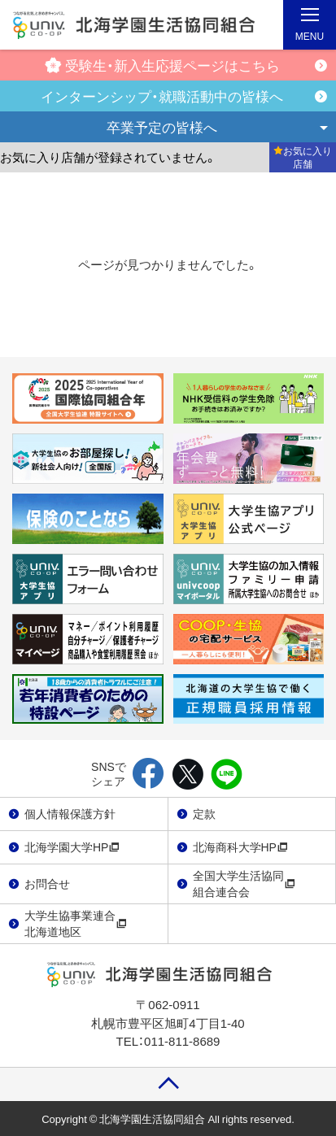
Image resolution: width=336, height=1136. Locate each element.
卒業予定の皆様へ (162, 126)
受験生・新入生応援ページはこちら (162, 64)
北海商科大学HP (240, 846)
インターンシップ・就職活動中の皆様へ (162, 95)
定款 (204, 813)
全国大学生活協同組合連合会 (244, 883)
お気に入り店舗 (302, 157)
